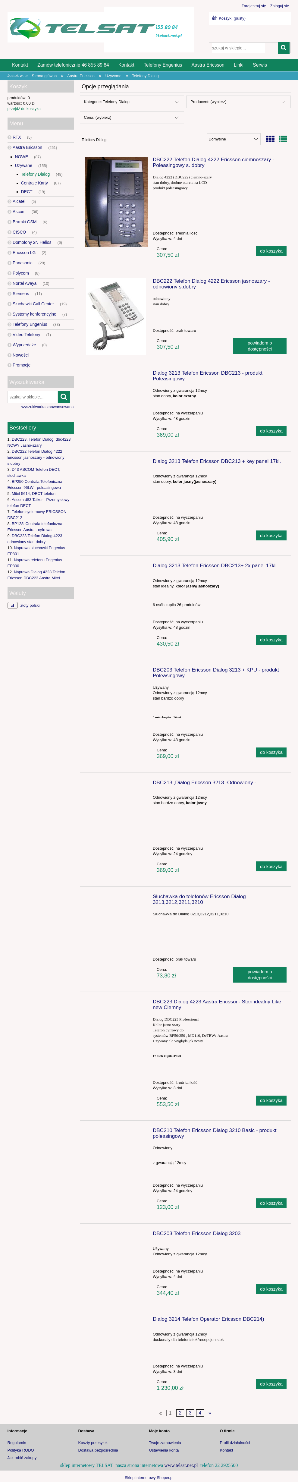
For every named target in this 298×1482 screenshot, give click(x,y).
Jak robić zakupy (22, 1457)
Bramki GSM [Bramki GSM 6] (24, 221)
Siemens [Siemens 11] (21, 293)
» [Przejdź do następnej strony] (210, 1413)
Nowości (21, 355)
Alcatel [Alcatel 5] (19, 201)
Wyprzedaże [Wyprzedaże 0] (24, 344)
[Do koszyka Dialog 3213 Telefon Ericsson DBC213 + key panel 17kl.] (271, 535)
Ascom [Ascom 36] (19, 211)
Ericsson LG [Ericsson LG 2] (24, 252)
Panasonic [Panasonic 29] (22, 262)
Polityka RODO (21, 1450)
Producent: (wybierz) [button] (208, 101)
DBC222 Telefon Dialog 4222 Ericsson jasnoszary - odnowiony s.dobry (36, 457)
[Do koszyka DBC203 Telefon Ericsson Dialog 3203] (271, 1289)
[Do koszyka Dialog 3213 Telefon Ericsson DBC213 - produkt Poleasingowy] (271, 431)
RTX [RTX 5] (17, 137)
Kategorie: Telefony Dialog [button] (107, 101)
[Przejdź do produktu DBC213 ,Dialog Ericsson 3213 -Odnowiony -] (116, 784)
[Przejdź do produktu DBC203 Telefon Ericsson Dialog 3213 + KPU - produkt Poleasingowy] (116, 671)
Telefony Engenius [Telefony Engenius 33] (30, 324)
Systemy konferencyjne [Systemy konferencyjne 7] (34, 314)
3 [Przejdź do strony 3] (190, 1413)
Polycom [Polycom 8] (21, 273)
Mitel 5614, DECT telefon (33, 493)
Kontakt (226, 1450)
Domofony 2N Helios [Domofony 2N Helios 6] (32, 242)
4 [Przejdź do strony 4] (200, 1413)
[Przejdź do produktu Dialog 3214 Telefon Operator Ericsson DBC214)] (116, 1320)
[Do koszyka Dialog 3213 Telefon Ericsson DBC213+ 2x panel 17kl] (271, 640)
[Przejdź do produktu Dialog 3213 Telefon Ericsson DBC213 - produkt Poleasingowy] (116, 374)
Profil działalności (235, 1442)
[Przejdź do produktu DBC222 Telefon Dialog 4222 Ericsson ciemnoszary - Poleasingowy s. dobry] (116, 202)
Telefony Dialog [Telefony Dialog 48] (35, 174)
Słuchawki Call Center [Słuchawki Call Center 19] (33, 303)
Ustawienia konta (164, 1450)
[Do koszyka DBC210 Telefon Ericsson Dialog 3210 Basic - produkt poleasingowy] (271, 1203)
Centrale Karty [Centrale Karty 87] (34, 183)
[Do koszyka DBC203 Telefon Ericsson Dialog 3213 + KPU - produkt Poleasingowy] (271, 752)
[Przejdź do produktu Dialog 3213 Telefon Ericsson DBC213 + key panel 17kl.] (116, 462)
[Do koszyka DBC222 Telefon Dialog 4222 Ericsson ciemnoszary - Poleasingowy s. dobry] (271, 251)
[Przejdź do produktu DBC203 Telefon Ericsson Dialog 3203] (116, 1235)
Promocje (21, 365)
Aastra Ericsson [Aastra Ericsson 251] (27, 147)
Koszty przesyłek (93, 1442)
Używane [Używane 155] (24, 165)
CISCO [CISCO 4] (19, 232)
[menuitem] (20, 65)
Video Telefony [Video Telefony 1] (26, 334)
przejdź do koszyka (24, 108)
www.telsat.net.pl (181, 1465)
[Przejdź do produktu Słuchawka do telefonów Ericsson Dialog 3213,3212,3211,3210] (116, 898)
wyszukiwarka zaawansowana (47, 406)
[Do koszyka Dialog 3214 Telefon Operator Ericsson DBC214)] (271, 1384)
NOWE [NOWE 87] (21, 156)
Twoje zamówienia (165, 1442)
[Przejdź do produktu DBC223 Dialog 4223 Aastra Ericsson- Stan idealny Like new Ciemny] (116, 1003)
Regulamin (17, 1442)
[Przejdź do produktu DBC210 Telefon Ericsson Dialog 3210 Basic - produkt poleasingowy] (116, 1132)
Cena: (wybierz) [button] (97, 117)
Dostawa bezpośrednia (98, 1450)
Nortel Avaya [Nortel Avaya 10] (24, 283)
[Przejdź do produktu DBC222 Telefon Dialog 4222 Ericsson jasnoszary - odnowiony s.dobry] (116, 316)
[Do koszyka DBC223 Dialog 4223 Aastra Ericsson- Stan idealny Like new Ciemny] (271, 1101)
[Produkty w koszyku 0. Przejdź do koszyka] (229, 18)
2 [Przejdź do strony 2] (180, 1413)
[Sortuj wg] (234, 139)
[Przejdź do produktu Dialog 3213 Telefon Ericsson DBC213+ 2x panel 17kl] (116, 567)
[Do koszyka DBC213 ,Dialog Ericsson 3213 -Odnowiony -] (271, 866)
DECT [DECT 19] (27, 191)
